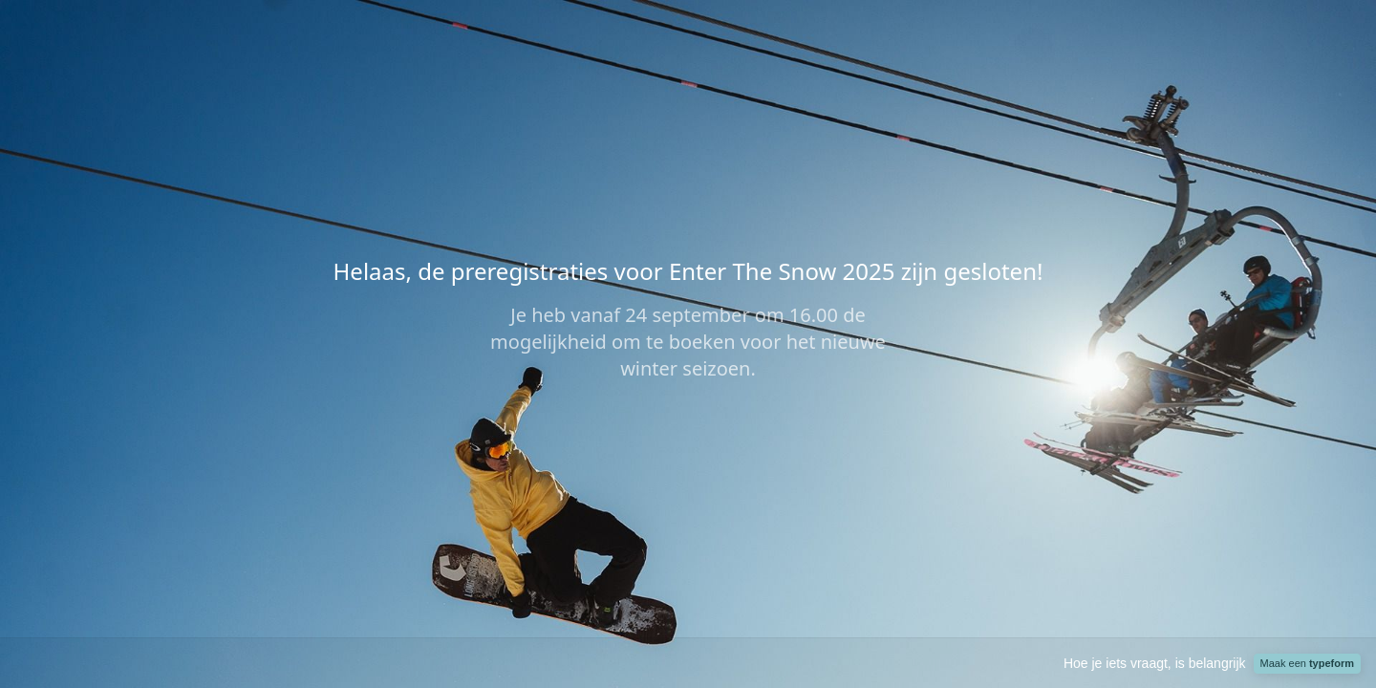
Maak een (1307, 663)
